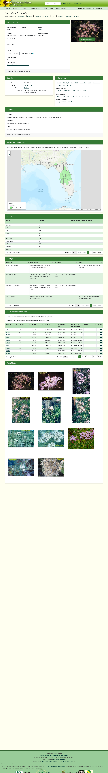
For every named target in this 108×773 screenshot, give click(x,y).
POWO (59, 85)
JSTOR (79, 90)
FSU (68, 96)
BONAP (59, 83)
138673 (8, 348)
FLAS (63, 96)
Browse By (16, 8)
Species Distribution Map (41, 16)
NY (77, 96)
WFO (71, 85)
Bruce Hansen (56, 755)
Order (11, 83)
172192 (8, 343)
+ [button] (9, 152)
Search (25, 8)
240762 (8, 329)
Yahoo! (70, 102)
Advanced (66, 3)
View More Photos (87, 39)
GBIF (73, 90)
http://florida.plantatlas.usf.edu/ (56, 766)
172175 (8, 340)
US (85, 96)
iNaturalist (83, 83)
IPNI (89, 83)
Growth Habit (11, 39)
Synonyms (60, 16)
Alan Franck (64, 755)
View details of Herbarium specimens (18, 65)
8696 (7, 337)
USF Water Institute (59, 759)
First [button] (79, 252)
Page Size (68, 252)
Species (9, 33)
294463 (8, 332)
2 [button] (82, 357)
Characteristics (11, 57)
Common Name (43, 33)
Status (9, 50)
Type (8, 126)
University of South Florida (50, 761)
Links (51, 8)
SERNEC (85, 90)
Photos (76, 16)
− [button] (9, 154)
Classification (21, 16)
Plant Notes (10, 45)
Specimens (69, 16)
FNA (72, 83)
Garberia (40, 30)
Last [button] (99, 252)
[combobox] (53, 3)
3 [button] (85, 357)
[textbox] (51, 3)
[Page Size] (74, 252)
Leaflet (68, 209)
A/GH (58, 96)
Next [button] (94, 252)
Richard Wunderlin (45, 755)
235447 (8, 345)
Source (53, 16)
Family (24, 27)
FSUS (76, 83)
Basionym (10, 120)
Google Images (61, 102)
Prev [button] (84, 252)
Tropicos (65, 85)
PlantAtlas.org (67, 761)
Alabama (59, 90)
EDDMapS (66, 83)
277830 (8, 353)
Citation (29, 16)
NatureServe (96, 83)
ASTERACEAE (26, 30)
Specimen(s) (11, 62)
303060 (8, 335)
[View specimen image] (101, 329)
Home (8, 8)
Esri (77, 209)
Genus (40, 27)
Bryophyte (67, 90)
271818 (8, 351)
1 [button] (79, 357)
